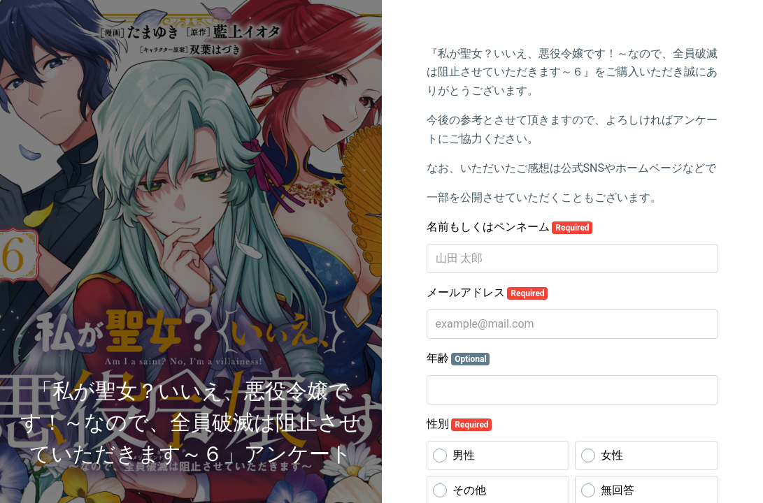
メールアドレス (487, 293)
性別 (459, 424)
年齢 (458, 358)
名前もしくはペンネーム (510, 227)
